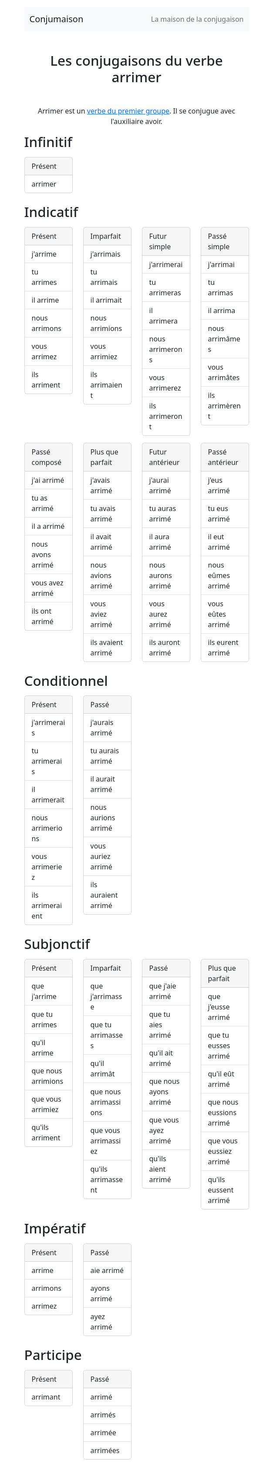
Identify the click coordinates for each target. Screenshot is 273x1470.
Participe (53, 1354)
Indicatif (51, 211)
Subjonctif (57, 943)
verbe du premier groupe (128, 111)
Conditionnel (66, 680)
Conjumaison (57, 19)
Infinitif (48, 141)
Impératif (55, 1228)
